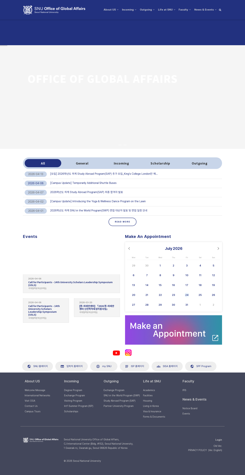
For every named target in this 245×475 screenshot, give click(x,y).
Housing (147, 400)
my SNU (103, 366)
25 (200, 295)
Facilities (148, 395)
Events (186, 413)
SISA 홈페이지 (167, 366)
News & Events (111, 33)
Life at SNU (166, 11)
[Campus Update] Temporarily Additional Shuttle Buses (83, 183)
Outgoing (145, 11)
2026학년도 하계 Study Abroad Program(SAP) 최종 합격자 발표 (86, 192)
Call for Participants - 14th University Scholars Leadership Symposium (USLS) (70, 283)
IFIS (184, 390)
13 (133, 285)
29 (133, 265)
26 (213, 295)
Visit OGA (30, 400)
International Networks (37, 395)
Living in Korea (151, 406)
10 (186, 275)
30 (147, 265)
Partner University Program (119, 406)
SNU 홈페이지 (37, 366)
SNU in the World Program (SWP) (122, 395)
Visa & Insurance (152, 411)
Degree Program (73, 390)
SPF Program (200, 366)
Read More (122, 222)
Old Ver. (218, 446)
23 (173, 295)
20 (133, 295)
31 (186, 304)
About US (107, 11)
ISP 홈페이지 (134, 366)
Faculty (185, 11)
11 (200, 275)
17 (186, 285)
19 (213, 285)
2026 (177, 248)
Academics (149, 390)
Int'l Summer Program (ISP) (78, 406)
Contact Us (31, 406)
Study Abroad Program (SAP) (119, 400)
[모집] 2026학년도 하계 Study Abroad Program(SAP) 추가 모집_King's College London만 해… (104, 173)
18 (200, 285)
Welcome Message (35, 390)
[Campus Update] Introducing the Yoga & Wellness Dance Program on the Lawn (98, 201)
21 (146, 295)
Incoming (126, 11)
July (168, 248)
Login (218, 439)
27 (133, 304)
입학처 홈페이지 (71, 366)
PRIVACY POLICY (197, 450)
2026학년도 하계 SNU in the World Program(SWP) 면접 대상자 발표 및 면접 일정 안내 (98, 210)
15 (160, 285)
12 (213, 275)
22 (160, 295)
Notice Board (190, 408)
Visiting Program (73, 400)
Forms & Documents (154, 416)
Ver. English (215, 450)
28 (147, 304)
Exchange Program (74, 395)
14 (146, 285)
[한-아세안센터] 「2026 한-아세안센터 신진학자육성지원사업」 (96, 307)
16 (173, 285)
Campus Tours (32, 411)
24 (187, 295)
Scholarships (71, 411)
